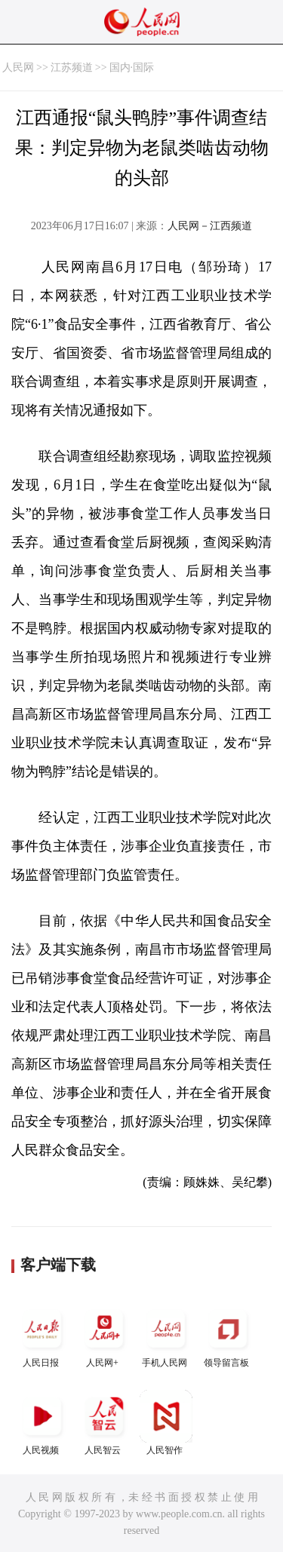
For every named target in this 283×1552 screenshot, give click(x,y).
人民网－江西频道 (210, 226)
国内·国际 (132, 67)
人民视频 (42, 1422)
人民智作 (166, 1422)
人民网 (18, 67)
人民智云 (104, 1422)
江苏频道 (72, 67)
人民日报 (42, 1335)
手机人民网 (166, 1335)
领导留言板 (227, 1335)
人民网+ (104, 1335)
